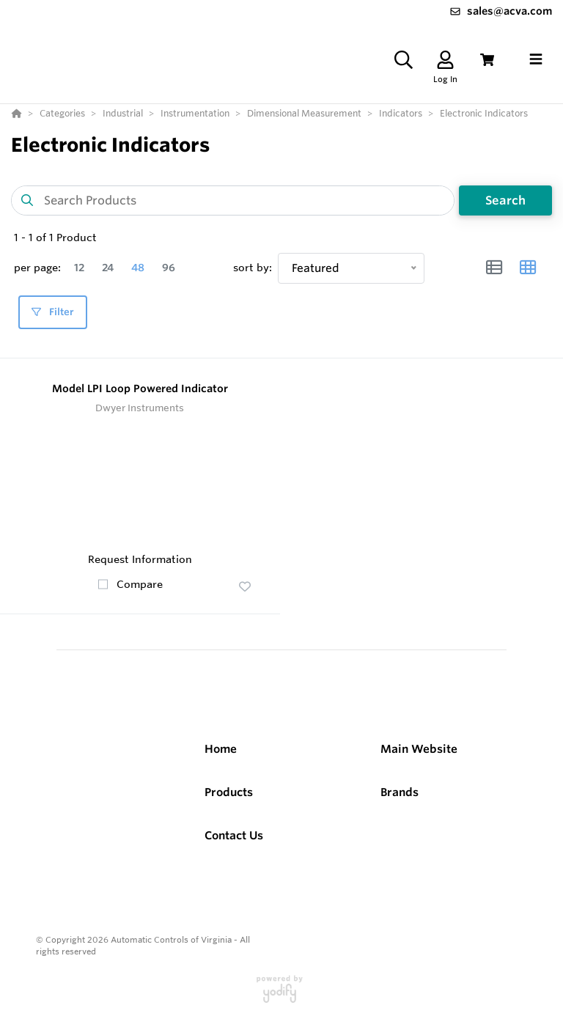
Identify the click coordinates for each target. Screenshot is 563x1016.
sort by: (252, 267)
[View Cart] (487, 60)
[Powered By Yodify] (281, 995)
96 (168, 267)
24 (108, 267)
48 (137, 267)
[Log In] (445, 60)
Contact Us (234, 835)
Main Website (418, 749)
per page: (37, 267)
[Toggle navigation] (536, 59)
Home (221, 749)
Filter (53, 312)
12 (79, 267)
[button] (244, 586)
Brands (399, 792)
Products (229, 792)
